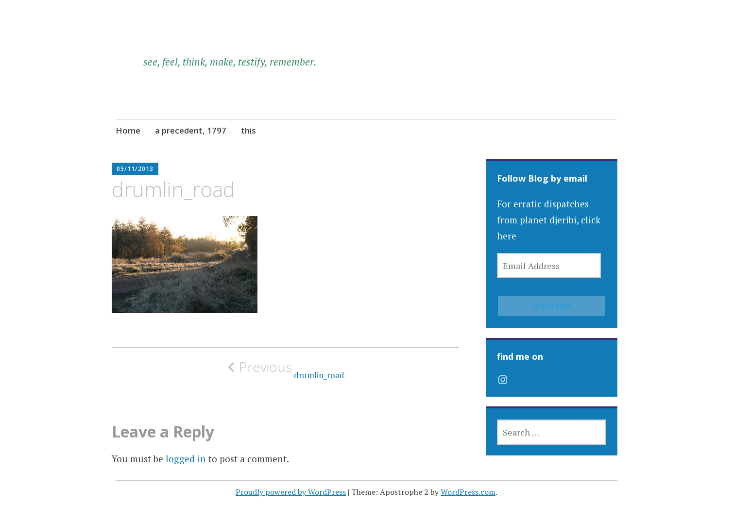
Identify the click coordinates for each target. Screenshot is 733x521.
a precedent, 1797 (190, 130)
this (248, 130)
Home (128, 130)
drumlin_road (285, 369)
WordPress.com (468, 492)
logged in (186, 459)
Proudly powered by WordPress (291, 492)
